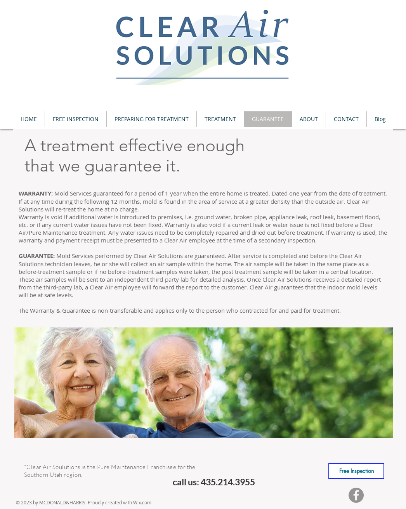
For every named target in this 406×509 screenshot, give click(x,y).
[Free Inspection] (356, 471)
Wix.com (142, 502)
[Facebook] (356, 495)
